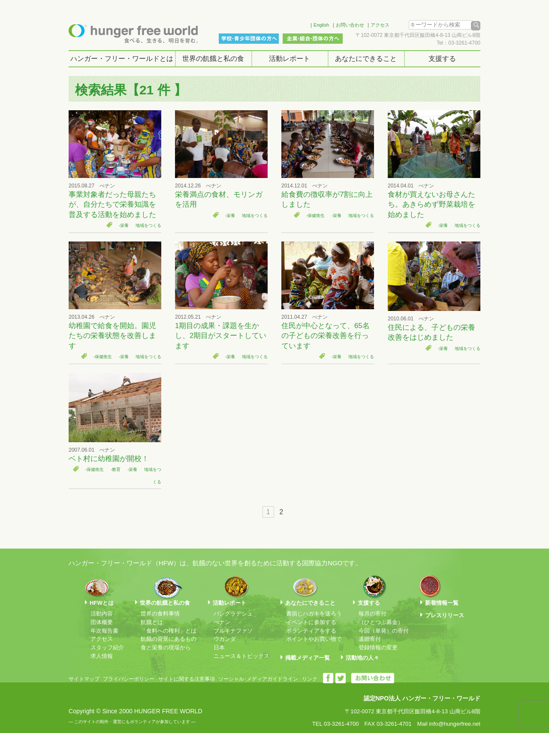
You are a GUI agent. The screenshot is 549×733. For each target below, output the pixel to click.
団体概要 (101, 622)
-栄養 (124, 225)
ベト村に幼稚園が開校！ (109, 459)
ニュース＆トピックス (241, 656)
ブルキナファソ (233, 630)
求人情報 (101, 656)
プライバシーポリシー (128, 679)
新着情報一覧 (442, 603)
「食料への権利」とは (168, 630)
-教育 (116, 469)
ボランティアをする (311, 630)
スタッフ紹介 (107, 647)
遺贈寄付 (370, 639)
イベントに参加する (311, 622)
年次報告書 (104, 630)
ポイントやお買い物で (314, 639)
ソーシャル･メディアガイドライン (258, 679)
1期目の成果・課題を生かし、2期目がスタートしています (220, 336)
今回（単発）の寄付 (384, 630)
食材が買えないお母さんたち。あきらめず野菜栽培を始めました (431, 204)
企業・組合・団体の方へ (313, 38)
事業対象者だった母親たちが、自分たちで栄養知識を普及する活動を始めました (112, 204)
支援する (442, 58)
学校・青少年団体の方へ (249, 38)
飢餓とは (152, 622)
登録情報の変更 (378, 647)
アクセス (380, 24)
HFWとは (102, 603)
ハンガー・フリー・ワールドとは (121, 58)
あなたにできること (366, 58)
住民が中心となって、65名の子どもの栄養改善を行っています (325, 336)
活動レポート (289, 58)
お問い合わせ (350, 24)
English (321, 24)
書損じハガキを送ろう (314, 613)
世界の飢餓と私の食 (213, 58)
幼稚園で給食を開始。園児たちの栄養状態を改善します (112, 336)
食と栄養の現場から (166, 647)
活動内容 (101, 613)
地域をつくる (148, 225)
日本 (219, 647)
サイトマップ (84, 679)
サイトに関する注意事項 (186, 679)
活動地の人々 (362, 658)
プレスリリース (444, 615)
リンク (309, 679)
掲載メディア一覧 (307, 658)
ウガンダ (225, 639)
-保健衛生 (315, 215)
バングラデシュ (233, 613)
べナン (222, 622)
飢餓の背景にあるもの (168, 639)
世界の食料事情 (160, 613)
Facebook (291, 23)
